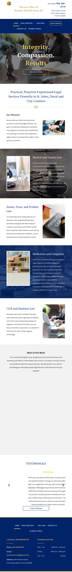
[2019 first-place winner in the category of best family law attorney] (50, 386)
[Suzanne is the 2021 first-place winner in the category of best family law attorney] (50, 411)
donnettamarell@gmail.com (18, 555)
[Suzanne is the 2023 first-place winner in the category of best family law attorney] (50, 436)
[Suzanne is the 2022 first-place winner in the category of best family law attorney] (21, 436)
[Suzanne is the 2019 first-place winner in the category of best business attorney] (21, 386)
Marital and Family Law (47, 157)
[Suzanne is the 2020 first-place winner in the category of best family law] (21, 411)
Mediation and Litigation (48, 254)
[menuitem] (16, 23)
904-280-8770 (18, 547)
